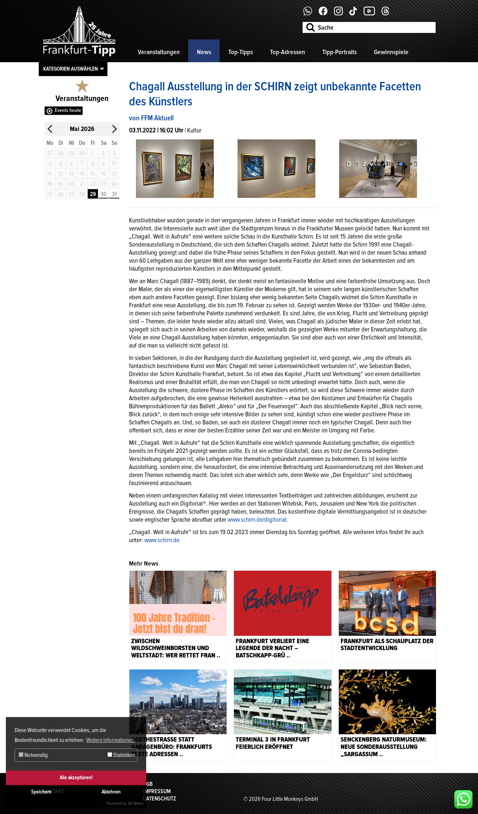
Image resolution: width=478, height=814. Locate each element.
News (204, 52)
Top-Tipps (240, 52)
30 (103, 194)
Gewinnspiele (391, 52)
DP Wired (135, 803)
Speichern (41, 792)
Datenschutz (159, 798)
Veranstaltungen (159, 52)
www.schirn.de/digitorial (257, 519)
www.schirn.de (161, 540)
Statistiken (121, 755)
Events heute (68, 110)
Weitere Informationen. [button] (110, 740)
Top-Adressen (287, 52)
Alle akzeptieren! (76, 777)
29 (93, 194)
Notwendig (33, 755)
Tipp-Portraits (339, 52)
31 (114, 194)
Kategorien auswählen (70, 68)
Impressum (157, 791)
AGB (148, 784)
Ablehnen (111, 792)
